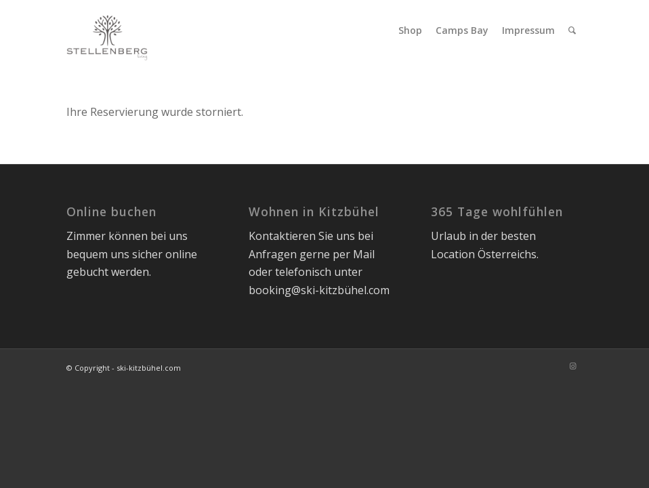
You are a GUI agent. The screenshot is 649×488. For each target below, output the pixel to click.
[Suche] (572, 30)
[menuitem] (410, 30)
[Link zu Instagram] (572, 366)
